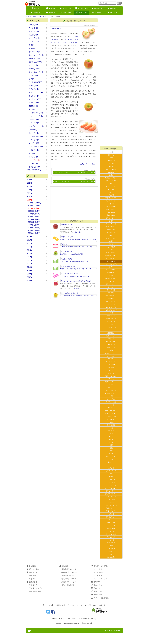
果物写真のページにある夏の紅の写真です (73, 254)
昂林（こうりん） (111, 361)
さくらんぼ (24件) (38, 82)
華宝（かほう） (111, 186)
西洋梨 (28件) (38, 102)
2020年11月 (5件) (34, 205)
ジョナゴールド (111, 318)
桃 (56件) (38, 153)
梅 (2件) (38, 45)
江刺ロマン (111, 160)
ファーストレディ (111, 505)
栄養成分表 (97, 8)
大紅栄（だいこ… (111, 494)
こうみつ (111, 203)
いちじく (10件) (38, 41)
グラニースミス (111, 471)
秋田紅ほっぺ (111, 333)
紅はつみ (111, 189)
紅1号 (111, 453)
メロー (111, 384)
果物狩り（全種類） (100, 566)
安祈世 (111, 396)
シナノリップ (111, 316)
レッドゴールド (111, 390)
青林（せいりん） (111, 517)
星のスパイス (111, 215)
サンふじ (111, 405)
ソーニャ (111, 379)
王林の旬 (64, 244)
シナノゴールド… (111, 301)
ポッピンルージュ (111, 201)
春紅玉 (111, 175)
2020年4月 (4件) (34, 225)
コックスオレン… (111, 258)
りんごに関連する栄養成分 (69, 273)
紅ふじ (111, 244)
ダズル (111, 267)
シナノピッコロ (111, 456)
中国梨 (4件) (38, 106)
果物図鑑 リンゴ (67, 225)
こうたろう (111, 482)
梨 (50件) (38, 109)
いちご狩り (98, 569)
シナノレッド (111, 298)
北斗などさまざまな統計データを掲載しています (75, 261)
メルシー (111, 192)
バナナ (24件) (38, 119)
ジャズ (111, 442)
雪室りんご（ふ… (111, 382)
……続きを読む (77, 232)
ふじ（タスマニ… (111, 488)
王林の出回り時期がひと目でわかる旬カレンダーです (76, 247)
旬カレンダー (81, 8)
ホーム (35, 8)
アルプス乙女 (111, 557)
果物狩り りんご (67, 237)
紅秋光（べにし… (111, 178)
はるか (111, 428)
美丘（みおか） (111, 209)
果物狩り (35, 12)
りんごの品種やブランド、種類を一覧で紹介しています (77, 295)
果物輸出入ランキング (69, 572)
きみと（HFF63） (111, 180)
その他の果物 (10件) (36, 170)
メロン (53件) (38, 150)
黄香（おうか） (111, 252)
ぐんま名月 (111, 247)
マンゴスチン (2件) (38, 146)
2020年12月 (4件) (34, 203)
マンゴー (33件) (38, 143)
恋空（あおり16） (111, 376)
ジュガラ (111, 195)
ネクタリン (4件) (38, 167)
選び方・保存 (66, 8)
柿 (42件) (38, 48)
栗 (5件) (38, 79)
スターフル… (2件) (38, 92)
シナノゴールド (111, 497)
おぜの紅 (111, 163)
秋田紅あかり (111, 212)
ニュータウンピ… (111, 281)
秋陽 (111, 459)
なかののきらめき (111, 310)
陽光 (111, 545)
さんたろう (111, 330)
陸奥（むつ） (111, 347)
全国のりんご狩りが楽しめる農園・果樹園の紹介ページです (78, 239)
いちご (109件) (38, 38)
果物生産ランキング (68, 569)
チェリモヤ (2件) (38, 99)
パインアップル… (111, 353)
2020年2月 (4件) (34, 230)
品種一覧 (96, 12)
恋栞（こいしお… (111, 413)
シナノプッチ (111, 399)
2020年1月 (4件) (34, 233)
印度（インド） (111, 511)
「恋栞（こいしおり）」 (70, 42)
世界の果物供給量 (68, 585)
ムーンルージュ (111, 307)
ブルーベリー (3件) (38, 136)
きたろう (111, 502)
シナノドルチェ (111, 485)
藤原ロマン (111, 407)
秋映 (111, 554)
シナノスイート (111, 327)
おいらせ (111, 430)
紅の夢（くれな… (111, 393)
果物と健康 (96, 595)
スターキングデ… (111, 229)
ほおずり (111, 155)
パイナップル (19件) (38, 113)
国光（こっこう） (111, 284)
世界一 (111, 275)
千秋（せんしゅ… (111, 321)
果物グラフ (33, 579)
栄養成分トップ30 (36, 588)
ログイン (112, 12)
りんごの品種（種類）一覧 (69, 293)
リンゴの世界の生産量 (68, 266)
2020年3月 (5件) (34, 228)
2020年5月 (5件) (34, 222)
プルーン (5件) (38, 163)
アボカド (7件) (38, 31)
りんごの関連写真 (67, 251)
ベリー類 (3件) (38, 140)
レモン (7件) (38, 65)
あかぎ (111, 436)
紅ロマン (111, 373)
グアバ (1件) (38, 75)
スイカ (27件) (38, 89)
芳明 (111, 313)
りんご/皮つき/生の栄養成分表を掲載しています (74, 276)
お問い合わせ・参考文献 (95, 605)
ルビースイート (111, 224)
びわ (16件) (38, 130)
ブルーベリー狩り (100, 579)
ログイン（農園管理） (100, 598)
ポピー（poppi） (111, 169)
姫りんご (111, 387)
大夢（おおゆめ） (111, 206)
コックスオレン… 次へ (86, 173)
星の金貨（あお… (111, 255)
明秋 (111, 157)
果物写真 (50, 12)
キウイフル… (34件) (38, 72)
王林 (111, 350)
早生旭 (111, 439)
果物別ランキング (68, 575)
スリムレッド (111, 419)
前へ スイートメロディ (62, 173)
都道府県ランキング (68, 579)
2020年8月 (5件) (34, 214)
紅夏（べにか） (111, 336)
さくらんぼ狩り (99, 572)
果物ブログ (81, 12)
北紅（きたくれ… (111, 479)
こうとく (111, 540)
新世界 (111, 221)
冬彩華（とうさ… (111, 278)
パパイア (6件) (38, 123)
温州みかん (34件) (38, 62)
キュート (111, 367)
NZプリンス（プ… (111, 198)
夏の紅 (111, 166)
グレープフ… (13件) (38, 55)
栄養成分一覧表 (35, 591)
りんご (45, 16)
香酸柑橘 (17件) (38, 58)
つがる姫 (111, 339)
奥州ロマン (111, 359)
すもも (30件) (38, 96)
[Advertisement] (73, 203)
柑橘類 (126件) (38, 69)
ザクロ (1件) (38, 85)
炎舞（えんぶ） (111, 238)
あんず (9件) (38, 35)
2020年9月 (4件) (34, 211)
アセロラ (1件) (38, 28)
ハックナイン (111, 531)
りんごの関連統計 (67, 259)
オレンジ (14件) (38, 52)
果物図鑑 (50, 8)
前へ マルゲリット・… (62, 181)
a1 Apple (111, 172)
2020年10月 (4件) (34, 208)
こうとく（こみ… (111, 525)
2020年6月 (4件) (34, 219)
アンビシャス (111, 537)
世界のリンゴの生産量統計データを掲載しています (75, 269)
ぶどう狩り (98, 575)
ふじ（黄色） (111, 425)
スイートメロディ (111, 264)
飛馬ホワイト (111, 272)
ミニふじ (111, 422)
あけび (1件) (38, 24)
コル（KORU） (111, 270)
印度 (111, 445)
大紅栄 (111, 241)
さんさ (111, 465)
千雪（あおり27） (111, 410)
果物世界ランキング (68, 582)
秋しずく (111, 293)
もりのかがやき (111, 416)
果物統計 (112, 8)
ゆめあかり (111, 344)
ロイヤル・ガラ (111, 402)
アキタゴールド (111, 534)
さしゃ (111, 520)
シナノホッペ (111, 356)
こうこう (111, 468)
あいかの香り (111, 528)
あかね (111, 370)
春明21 (111, 235)
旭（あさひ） (111, 232)
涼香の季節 (111, 499)
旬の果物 (32, 575)
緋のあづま (111, 462)
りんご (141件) (38, 160)
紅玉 (111, 249)
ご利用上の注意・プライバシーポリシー (67, 605)
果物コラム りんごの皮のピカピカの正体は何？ (77, 281)
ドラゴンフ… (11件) (38, 126)
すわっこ (111, 324)
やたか (111, 476)
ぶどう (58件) (38, 133)
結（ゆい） (111, 287)
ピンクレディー (111, 218)
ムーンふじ (111, 304)
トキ (111, 433)
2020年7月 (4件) (34, 216)
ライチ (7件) (38, 157)
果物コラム (66, 12)
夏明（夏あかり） (111, 341)
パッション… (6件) (38, 116)
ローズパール (56, 28)
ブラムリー (111, 364)
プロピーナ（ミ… (111, 227)
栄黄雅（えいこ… (111, 508)
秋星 (111, 451)
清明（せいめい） (111, 295)
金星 (111, 183)
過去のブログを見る (87, 164)
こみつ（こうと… (111, 290)
